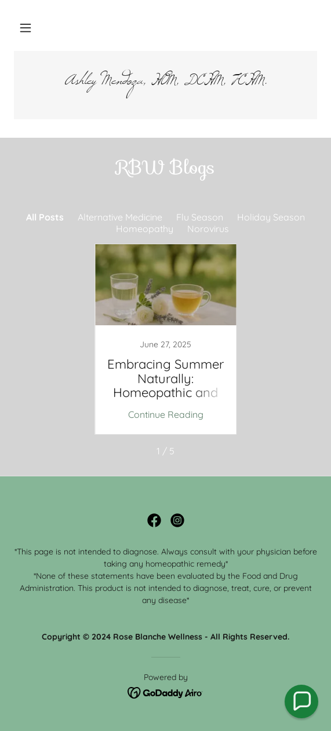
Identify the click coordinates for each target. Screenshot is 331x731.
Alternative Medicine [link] (120, 217)
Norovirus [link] (208, 228)
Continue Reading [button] (165, 414)
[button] (25, 27)
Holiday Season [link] (271, 217)
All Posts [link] (45, 217)
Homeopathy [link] (144, 228)
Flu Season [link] (199, 217)
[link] (165, 85)
